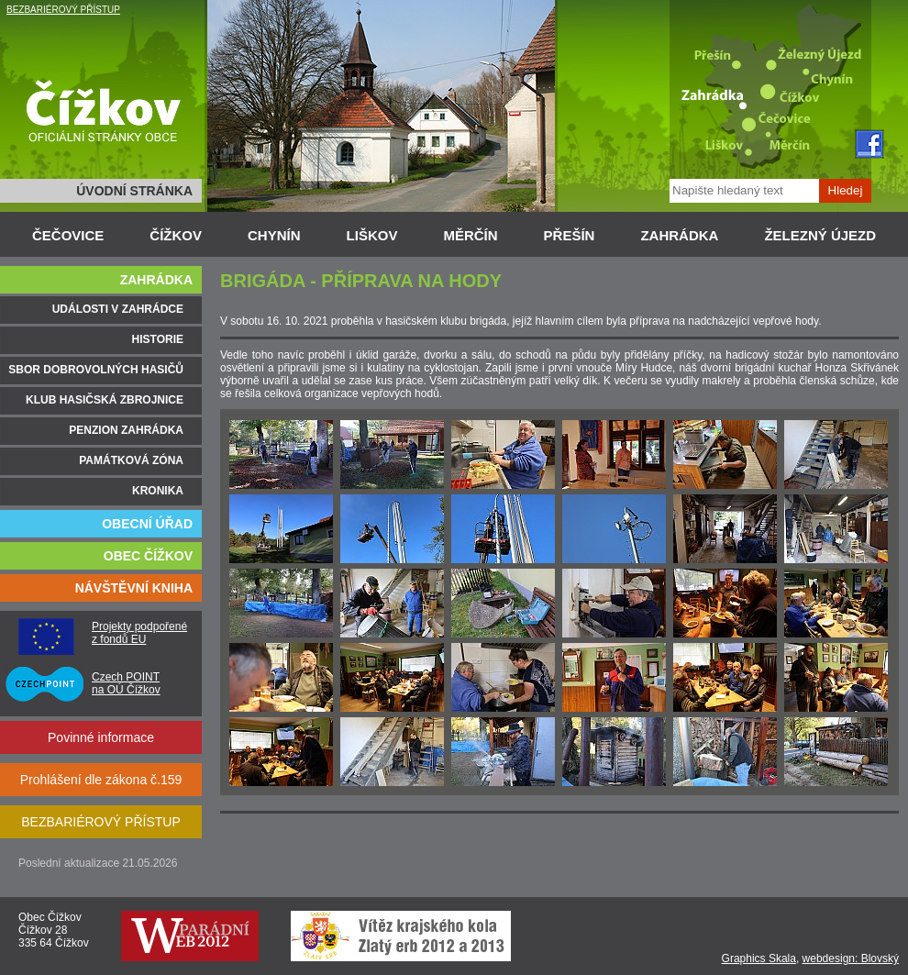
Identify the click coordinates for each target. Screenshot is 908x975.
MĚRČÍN (470, 235)
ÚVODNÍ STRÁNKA (134, 190)
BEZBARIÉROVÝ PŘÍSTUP (63, 10)
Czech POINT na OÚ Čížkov (126, 683)
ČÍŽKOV (175, 235)
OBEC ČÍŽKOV (148, 555)
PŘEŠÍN (569, 235)
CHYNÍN (274, 235)
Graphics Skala (759, 958)
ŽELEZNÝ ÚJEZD (820, 235)
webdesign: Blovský (851, 958)
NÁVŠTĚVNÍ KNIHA (134, 588)
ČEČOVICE (68, 235)
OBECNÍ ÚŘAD (147, 523)
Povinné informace (101, 737)
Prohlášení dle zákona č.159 (101, 779)
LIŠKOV (372, 235)
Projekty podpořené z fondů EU (139, 633)
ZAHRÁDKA (679, 235)
